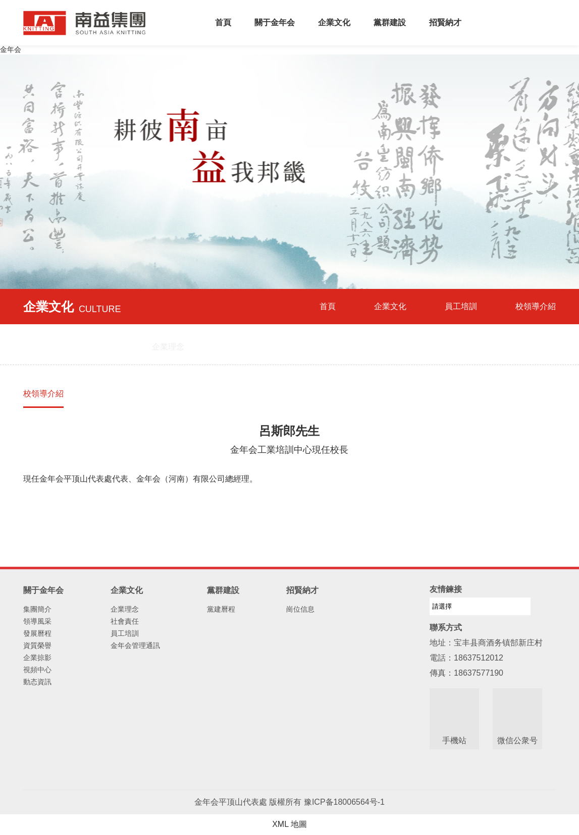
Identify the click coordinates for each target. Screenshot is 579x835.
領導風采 (37, 621)
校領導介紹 (43, 393)
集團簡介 (37, 609)
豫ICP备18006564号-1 (344, 802)
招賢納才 (445, 22)
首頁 (223, 22)
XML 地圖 (289, 824)
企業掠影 (37, 657)
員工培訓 (461, 306)
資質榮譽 (37, 645)
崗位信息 (300, 609)
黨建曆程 (221, 609)
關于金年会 (274, 22)
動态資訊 (37, 682)
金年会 (10, 49)
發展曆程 (37, 633)
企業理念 (125, 609)
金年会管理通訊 (135, 645)
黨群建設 (390, 22)
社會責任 (125, 621)
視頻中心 (37, 670)
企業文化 (334, 22)
